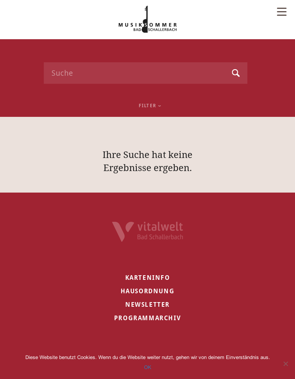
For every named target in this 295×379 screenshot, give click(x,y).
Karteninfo (147, 277)
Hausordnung (148, 291)
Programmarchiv (147, 318)
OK (147, 367)
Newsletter (147, 304)
